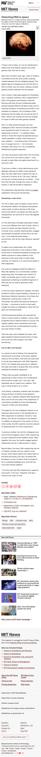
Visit (3, 748)
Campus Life (5, 728)
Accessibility (11, 751)
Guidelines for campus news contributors (18, 708)
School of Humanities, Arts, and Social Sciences (18, 658)
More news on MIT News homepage (15, 619)
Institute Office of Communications (23, 643)
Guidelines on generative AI (12, 713)
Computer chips (21, 520)
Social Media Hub (7, 753)
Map (7, 748)
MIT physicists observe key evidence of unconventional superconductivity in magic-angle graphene (28, 584)
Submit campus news (10, 703)
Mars (31, 520)
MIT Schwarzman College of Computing (19, 668)
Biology (4, 520)
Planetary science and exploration (13, 524)
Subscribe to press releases (12, 698)
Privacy (3, 751)
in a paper (34, 190)
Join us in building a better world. (15, 737)
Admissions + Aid (26, 725)
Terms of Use (6, 681)
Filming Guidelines (8, 684)
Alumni (3, 731)
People (17, 748)
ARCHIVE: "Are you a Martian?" (15, 511)
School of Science (11, 665)
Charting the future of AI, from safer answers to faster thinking (28, 558)
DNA (11, 520)
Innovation (5, 725)
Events (11, 748)
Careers (23, 748)
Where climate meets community (25, 569)
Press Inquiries (27, 681)
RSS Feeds (25, 684)
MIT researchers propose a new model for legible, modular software (27, 596)
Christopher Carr (10, 502)
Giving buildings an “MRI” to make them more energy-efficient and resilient (28, 545)
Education (4, 723)
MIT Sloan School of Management (17, 662)
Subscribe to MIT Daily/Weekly (13, 693)
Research (23, 723)
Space (19, 528)
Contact (30, 748)
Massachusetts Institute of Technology (15, 744)
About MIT (24, 731)
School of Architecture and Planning (18, 651)
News (22, 728)
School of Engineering (12, 654)
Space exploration (8, 528)
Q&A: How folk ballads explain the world (26, 608)
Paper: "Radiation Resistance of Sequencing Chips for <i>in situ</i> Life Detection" (20, 498)
